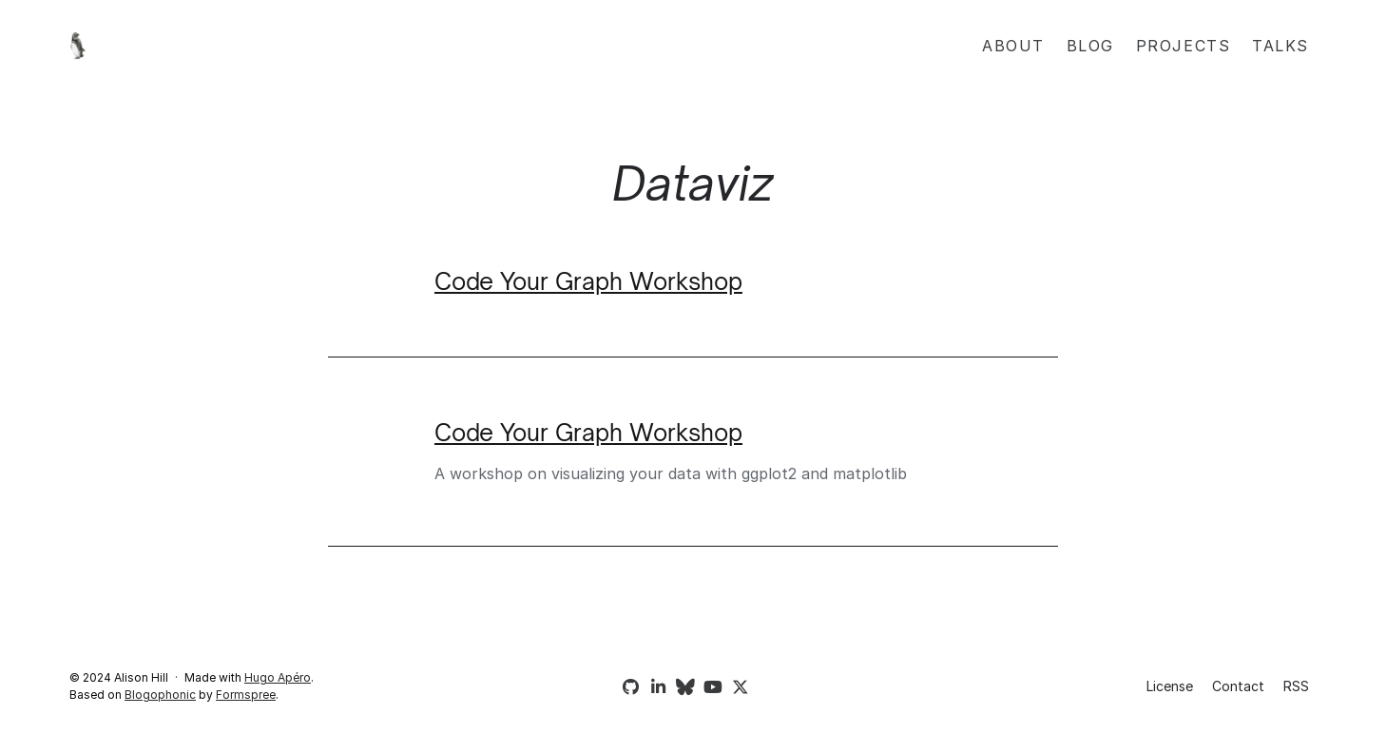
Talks (1280, 45)
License (1169, 686)
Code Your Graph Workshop (588, 281)
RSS (1296, 686)
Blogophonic (160, 694)
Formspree (246, 694)
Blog (1090, 45)
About (1013, 45)
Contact (1238, 686)
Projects (1183, 45)
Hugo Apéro (277, 677)
